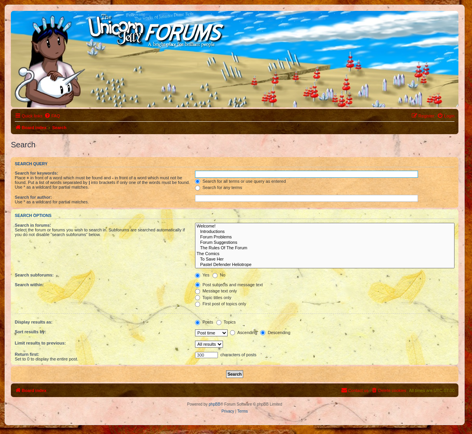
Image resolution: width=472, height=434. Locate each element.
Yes (202, 275)
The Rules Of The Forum (325, 248)
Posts (204, 322)
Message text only (216, 291)
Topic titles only (213, 297)
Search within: (29, 284)
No (218, 275)
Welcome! (325, 226)
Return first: (27, 354)
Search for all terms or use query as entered (240, 181)
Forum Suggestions (325, 242)
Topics (226, 322)
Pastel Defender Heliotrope (325, 265)
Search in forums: (33, 225)
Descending (275, 332)
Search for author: (33, 197)
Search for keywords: (36, 173)
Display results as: (33, 322)
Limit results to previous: (40, 343)
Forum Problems (325, 237)
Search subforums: (34, 275)
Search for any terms (218, 187)
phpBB (214, 404)
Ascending (243, 332)
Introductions (325, 231)
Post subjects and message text (229, 284)
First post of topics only (220, 303)
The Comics (325, 254)
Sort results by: (30, 331)
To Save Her (325, 259)
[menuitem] (52, 116)
